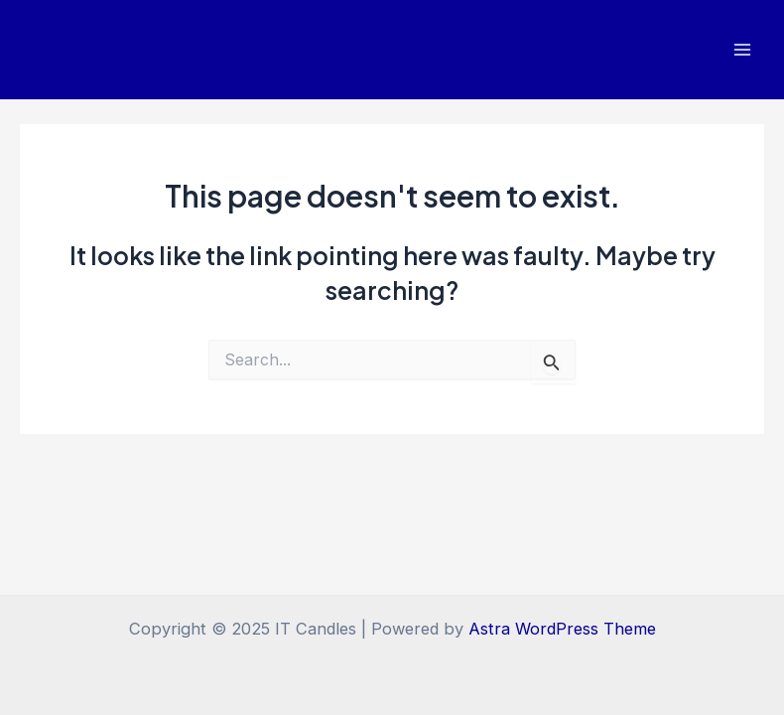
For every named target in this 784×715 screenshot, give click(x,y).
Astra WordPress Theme (562, 629)
